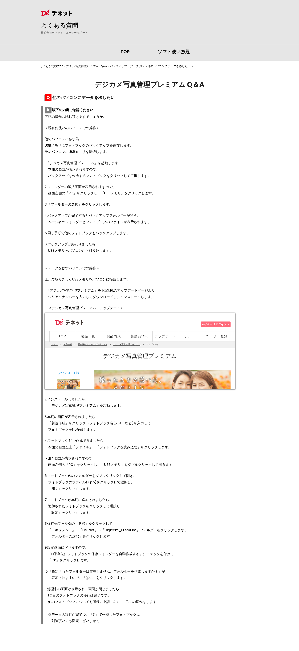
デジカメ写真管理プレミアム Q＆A (93, 66)
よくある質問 (62, 25)
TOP (125, 52)
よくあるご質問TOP (53, 66)
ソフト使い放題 (174, 52)
